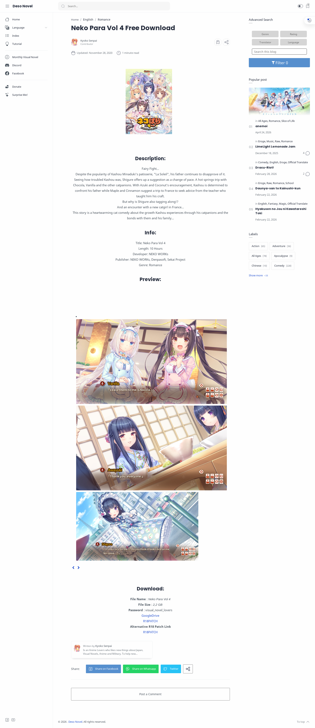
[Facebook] (7, 720)
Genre (265, 34)
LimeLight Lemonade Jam (275, 146)
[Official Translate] (298, 162)
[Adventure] (282, 246)
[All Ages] (263, 121)
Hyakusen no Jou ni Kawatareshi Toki (280, 211)
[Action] (258, 246)
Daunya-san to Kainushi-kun (278, 188)
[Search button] (63, 6)
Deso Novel (23, 6)
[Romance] (275, 121)
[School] (289, 183)
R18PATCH (150, 621)
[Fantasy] (273, 204)
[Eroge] (262, 141)
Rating (293, 34)
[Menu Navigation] (7, 6)
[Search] (114, 6)
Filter (279, 62)
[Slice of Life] (288, 121)
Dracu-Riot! (264, 167)
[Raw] (278, 141)
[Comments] (306, 153)
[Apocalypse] (283, 256)
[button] (300, 6)
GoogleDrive (150, 615)
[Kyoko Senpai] (88, 40)
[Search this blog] (279, 52)
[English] (274, 162)
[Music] (270, 141)
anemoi (261, 126)
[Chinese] (259, 266)
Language (293, 42)
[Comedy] (263, 162)
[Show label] (258, 276)
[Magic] (283, 204)
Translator (265, 42)
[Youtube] (13, 720)
